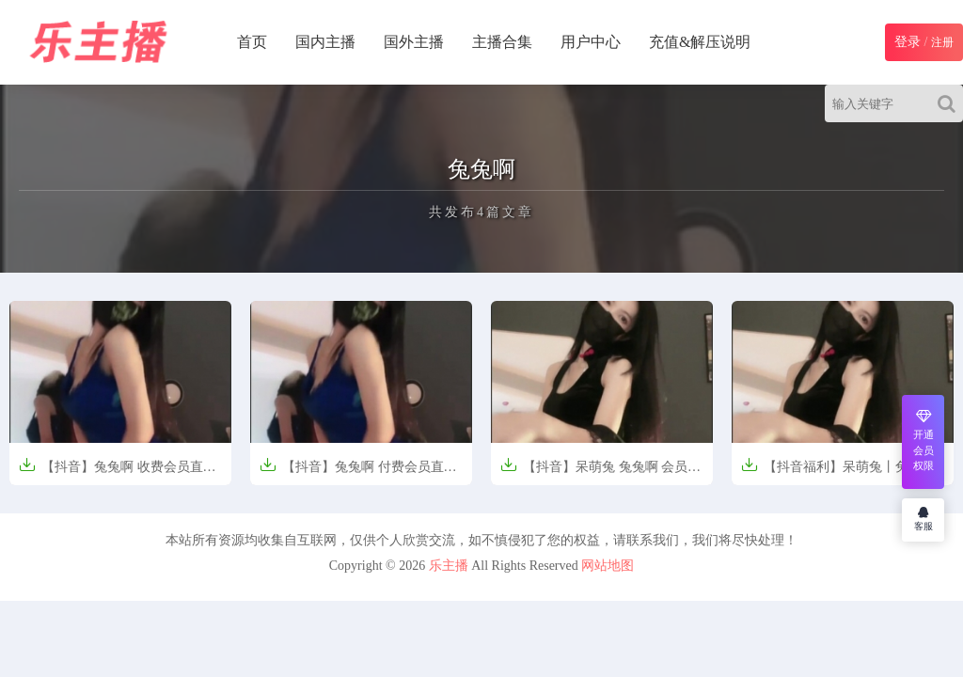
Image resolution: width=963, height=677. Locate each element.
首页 (252, 42)
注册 (942, 42)
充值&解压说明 (699, 42)
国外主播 (414, 42)
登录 (907, 42)
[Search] (950, 103)
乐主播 (448, 566)
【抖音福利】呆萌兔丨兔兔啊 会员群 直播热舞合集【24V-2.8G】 (841, 472)
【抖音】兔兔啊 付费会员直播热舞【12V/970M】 (358, 472)
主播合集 (502, 42)
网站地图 (607, 566)
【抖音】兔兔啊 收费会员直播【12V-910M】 (117, 472)
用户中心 (590, 42)
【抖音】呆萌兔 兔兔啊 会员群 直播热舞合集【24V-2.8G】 (600, 472)
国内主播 (325, 42)
